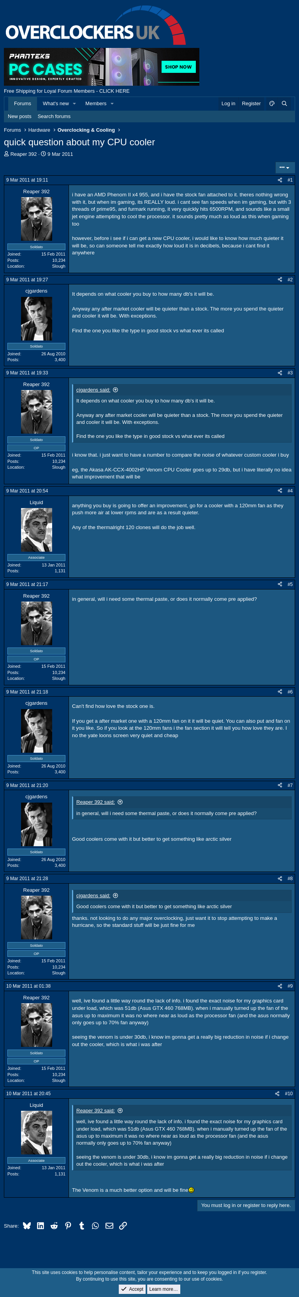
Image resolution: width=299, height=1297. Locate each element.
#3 (290, 373)
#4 (290, 491)
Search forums (54, 116)
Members (95, 103)
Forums (22, 103)
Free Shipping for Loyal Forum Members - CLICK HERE (67, 91)
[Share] (280, 180)
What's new (56, 103)
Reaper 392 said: (95, 802)
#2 (290, 279)
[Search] (284, 103)
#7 (290, 785)
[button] (75, 103)
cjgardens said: (93, 390)
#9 (290, 986)
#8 (290, 878)
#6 (290, 692)
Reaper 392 (24, 154)
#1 (290, 180)
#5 (290, 584)
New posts (20, 116)
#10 (289, 1093)
